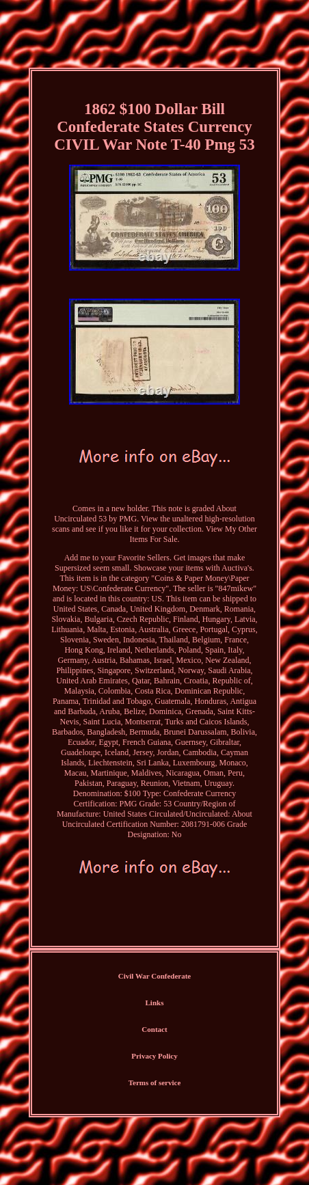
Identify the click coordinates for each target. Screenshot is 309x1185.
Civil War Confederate (154, 976)
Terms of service (155, 1082)
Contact (154, 1029)
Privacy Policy (154, 1056)
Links (155, 1002)
